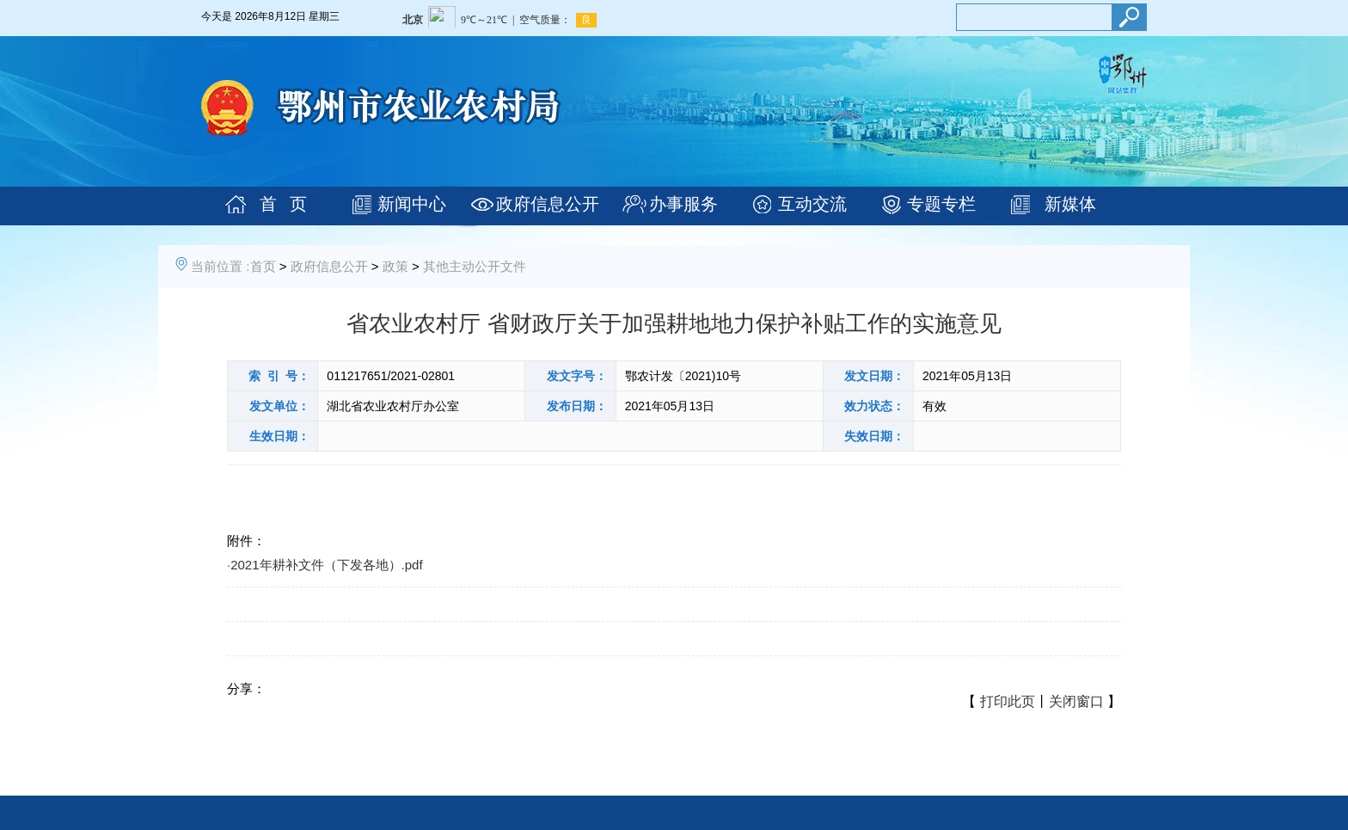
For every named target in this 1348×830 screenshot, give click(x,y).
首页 (263, 266)
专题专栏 (941, 203)
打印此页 (1007, 701)
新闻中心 (411, 203)
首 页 (283, 203)
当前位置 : (220, 266)
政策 (395, 266)
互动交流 (812, 203)
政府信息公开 (547, 203)
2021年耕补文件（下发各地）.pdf (326, 564)
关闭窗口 (1076, 701)
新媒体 (1070, 203)
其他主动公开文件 (474, 266)
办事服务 (683, 203)
